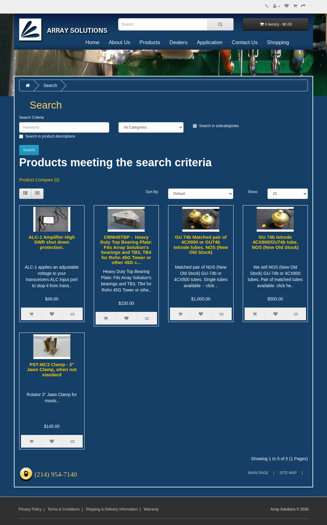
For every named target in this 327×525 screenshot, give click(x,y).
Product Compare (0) (39, 179)
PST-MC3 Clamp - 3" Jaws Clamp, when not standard (52, 369)
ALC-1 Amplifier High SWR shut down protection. (52, 242)
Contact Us (245, 42)
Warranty (151, 509)
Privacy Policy (30, 509)
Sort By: (152, 192)
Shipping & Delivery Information (112, 509)
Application (209, 42)
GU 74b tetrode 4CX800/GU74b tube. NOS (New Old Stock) (275, 242)
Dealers (178, 42)
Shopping (278, 42)
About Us (119, 42)
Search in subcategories (216, 126)
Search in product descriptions (47, 136)
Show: (253, 192)
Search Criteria (31, 117)
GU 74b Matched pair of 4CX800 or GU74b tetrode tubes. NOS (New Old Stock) (201, 244)
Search (50, 85)
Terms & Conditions (64, 509)
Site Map (288, 473)
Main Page (258, 473)
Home (92, 42)
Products (149, 42)
